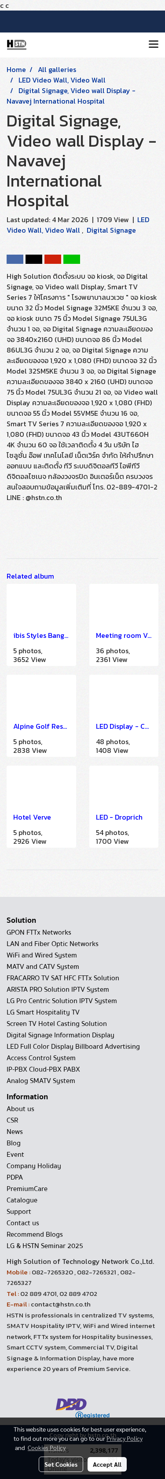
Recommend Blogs (35, 1234)
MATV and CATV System (43, 966)
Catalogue (22, 1200)
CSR (12, 1120)
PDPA (15, 1177)
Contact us (23, 1223)
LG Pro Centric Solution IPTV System (62, 1001)
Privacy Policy (124, 1438)
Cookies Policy (47, 1447)
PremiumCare (27, 1189)
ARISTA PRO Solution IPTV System (58, 989)
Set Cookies (60, 1464)
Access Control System (41, 1058)
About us (20, 1109)
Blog (14, 1143)
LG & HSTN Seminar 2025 (45, 1246)
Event (15, 1154)
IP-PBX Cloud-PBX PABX (43, 1069)
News (15, 1131)
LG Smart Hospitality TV (43, 1012)
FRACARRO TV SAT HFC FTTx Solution (63, 978)
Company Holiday (34, 1166)
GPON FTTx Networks (39, 932)
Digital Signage (111, 230)
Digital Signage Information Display (60, 1035)
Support (19, 1211)
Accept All (107, 1464)
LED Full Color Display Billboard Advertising (73, 1046)
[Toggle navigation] (153, 44)
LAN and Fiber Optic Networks (53, 944)
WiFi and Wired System (42, 955)
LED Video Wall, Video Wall (78, 224)
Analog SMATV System (41, 1081)
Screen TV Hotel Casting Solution (57, 1023)
